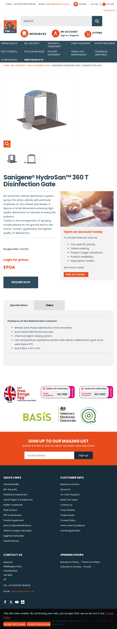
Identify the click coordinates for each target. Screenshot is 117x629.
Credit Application (70, 530)
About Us (65, 489)
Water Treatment (105, 43)
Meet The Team (69, 499)
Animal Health (9, 43)
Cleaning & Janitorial (101, 53)
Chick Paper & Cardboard (17, 499)
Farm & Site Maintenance (79, 53)
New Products (33, 59)
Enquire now (21, 282)
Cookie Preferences (38, 624)
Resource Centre (69, 484)
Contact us (66, 504)
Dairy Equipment (80, 43)
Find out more (76, 274)
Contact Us (109, 10)
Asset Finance (11, 541)
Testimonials (67, 515)
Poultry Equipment (54, 53)
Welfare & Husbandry (54, 45)
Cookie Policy (67, 520)
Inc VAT (94, 4)
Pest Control (9, 51)
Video (49, 305)
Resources (37, 34)
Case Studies (67, 510)
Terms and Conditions (72, 525)
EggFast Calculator (13, 535)
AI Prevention (9, 59)
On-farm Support (70, 494)
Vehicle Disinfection (39, 65)
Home (6, 65)
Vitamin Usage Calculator (17, 530)
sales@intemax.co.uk (57, 4)
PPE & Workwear (34, 51)
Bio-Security (32, 43)
